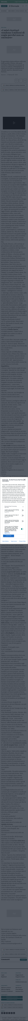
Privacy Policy (22, 541)
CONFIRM (8, 535)
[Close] (25, 480)
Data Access (14, 541)
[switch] (22, 510)
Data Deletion (5, 541)
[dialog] (14, 510)
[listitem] (14, 507)
